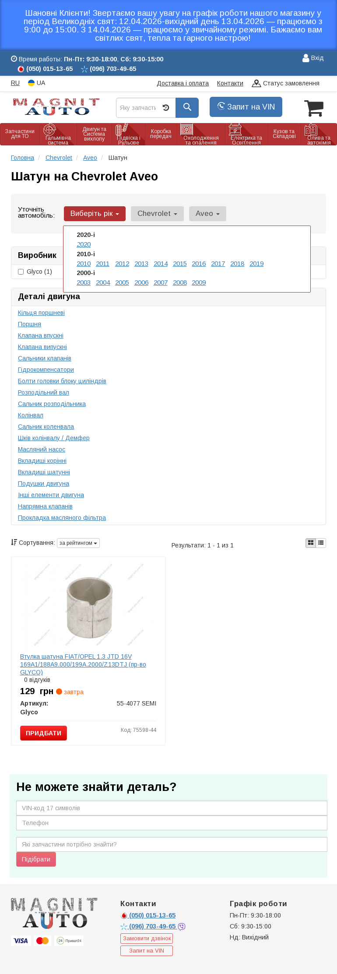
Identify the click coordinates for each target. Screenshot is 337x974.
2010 (84, 261)
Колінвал (30, 414)
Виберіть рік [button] (94, 213)
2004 (103, 280)
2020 (84, 243)
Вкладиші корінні (42, 459)
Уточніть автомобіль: (36, 212)
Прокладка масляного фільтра (62, 516)
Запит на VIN (246, 106)
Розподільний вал (43, 391)
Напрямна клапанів (45, 505)
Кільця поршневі (41, 311)
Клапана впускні (40, 334)
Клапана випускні (42, 345)
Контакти (230, 83)
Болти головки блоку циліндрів (62, 380)
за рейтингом (78, 543)
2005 (122, 280)
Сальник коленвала (46, 425)
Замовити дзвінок (147, 938)
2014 (161, 261)
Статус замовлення (285, 84)
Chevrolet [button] (155, 213)
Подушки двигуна (43, 482)
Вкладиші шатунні (44, 471)
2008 (180, 280)
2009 (199, 280)
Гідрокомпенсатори (46, 368)
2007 (161, 280)
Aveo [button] (203, 213)
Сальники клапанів (44, 357)
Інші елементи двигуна (51, 494)
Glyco (35, 270)
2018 (237, 261)
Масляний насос (41, 448)
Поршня (29, 323)
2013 (141, 261)
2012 (122, 261)
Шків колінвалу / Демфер (54, 437)
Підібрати (36, 858)
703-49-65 (148, 925)
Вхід (313, 58)
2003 (84, 280)
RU (15, 82)
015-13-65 (148, 914)
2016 (199, 261)
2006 (141, 280)
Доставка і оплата (183, 83)
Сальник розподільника (52, 402)
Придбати (43, 732)
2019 (256, 261)
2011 (102, 261)
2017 (218, 261)
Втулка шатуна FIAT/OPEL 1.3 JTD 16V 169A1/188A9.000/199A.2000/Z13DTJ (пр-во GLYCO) (83, 663)
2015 (180, 261)
